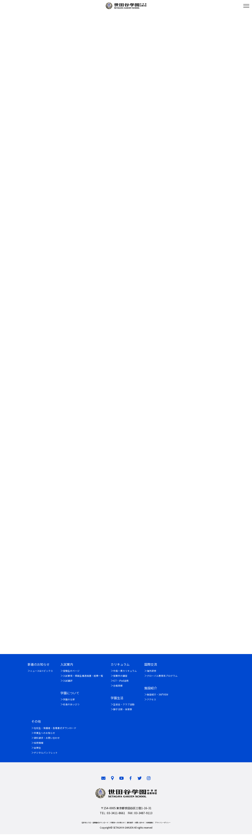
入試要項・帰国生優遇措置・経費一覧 (83, 679)
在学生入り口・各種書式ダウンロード (95, 826)
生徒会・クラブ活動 (123, 708)
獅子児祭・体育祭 (122, 713)
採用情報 (38, 746)
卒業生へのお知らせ (44, 736)
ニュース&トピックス (41, 674)
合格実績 (118, 689)
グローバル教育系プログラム (162, 679)
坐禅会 (37, 751)
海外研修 (151, 674)
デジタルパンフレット (46, 756)
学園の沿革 (69, 703)
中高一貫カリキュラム (125, 674)
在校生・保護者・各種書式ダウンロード (55, 731)
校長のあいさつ (71, 708)
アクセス (151, 703)
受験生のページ (71, 674)
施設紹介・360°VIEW (157, 698)
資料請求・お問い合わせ (47, 741)
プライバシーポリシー (162, 826)
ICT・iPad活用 (121, 684)
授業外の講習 (120, 679)
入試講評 (67, 684)
